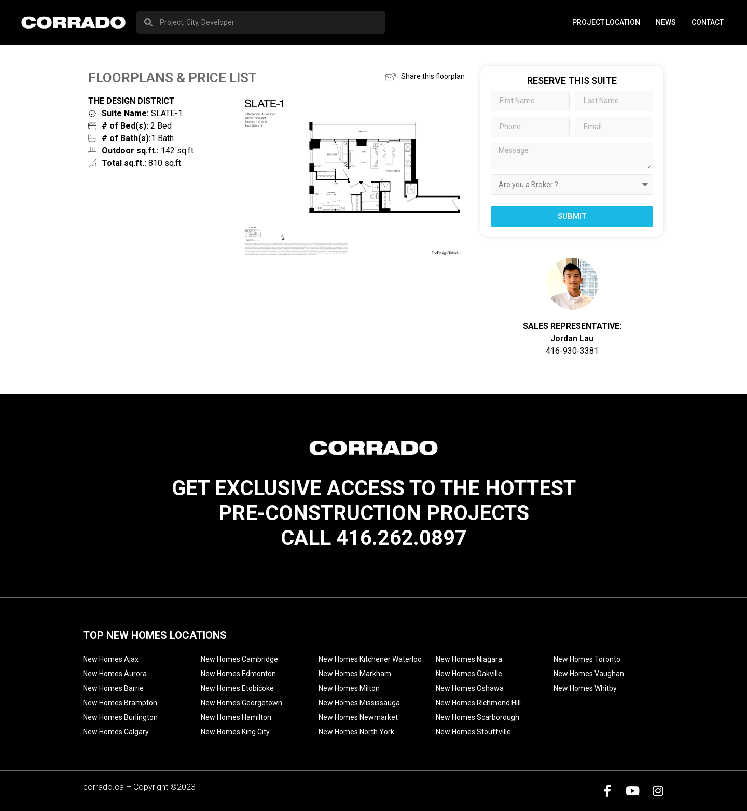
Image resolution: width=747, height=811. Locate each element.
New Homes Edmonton (238, 673)
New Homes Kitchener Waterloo (370, 659)
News (666, 22)
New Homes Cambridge (239, 659)
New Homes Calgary (116, 732)
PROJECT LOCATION (606, 22)
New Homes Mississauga (359, 702)
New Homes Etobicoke (237, 688)
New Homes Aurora (115, 673)
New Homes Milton (349, 688)
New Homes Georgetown (241, 702)
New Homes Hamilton (236, 717)
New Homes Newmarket (358, 717)
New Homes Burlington (120, 717)
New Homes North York (356, 732)
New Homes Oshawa (470, 688)
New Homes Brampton (120, 702)
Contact (707, 22)
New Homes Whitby (585, 688)
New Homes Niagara (469, 659)
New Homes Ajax (111, 659)
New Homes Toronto (587, 659)
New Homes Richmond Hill (478, 702)
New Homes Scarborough (477, 717)
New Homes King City (235, 732)
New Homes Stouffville (473, 732)
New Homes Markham (355, 673)
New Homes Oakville (469, 673)
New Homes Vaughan (589, 673)
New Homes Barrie (113, 688)
